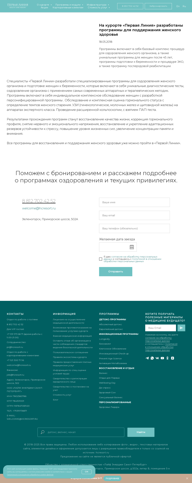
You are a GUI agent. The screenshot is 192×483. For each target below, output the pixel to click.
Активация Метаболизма (113, 363)
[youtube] (162, 358)
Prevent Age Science (110, 358)
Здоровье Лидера (109, 407)
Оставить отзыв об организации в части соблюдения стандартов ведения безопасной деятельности (73, 344)
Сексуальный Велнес (110, 397)
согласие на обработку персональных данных (130, 257)
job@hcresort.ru (15, 374)
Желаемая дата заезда (117, 239)
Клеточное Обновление (112, 348)
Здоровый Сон (107, 392)
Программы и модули (68, 4)
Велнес (103, 373)
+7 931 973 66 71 (15, 334)
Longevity (104, 339)
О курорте (43, 4)
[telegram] (147, 358)
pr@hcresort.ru (15, 347)
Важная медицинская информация (72, 336)
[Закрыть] (187, 478)
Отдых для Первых (109, 377)
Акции (44, 7)
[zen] (172, 358)
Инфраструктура (97, 4)
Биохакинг (105, 343)
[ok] (167, 358)
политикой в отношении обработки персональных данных (161, 346)
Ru (184, 6)
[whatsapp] (152, 358)
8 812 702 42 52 (39, 201)
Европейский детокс (111, 329)
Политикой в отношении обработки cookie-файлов (30, 474)
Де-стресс (105, 387)
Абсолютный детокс (110, 324)
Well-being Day (107, 382)
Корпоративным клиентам (68, 7)
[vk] (157, 358)
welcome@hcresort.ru (39, 208)
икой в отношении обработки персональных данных (132, 260)
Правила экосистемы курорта (70, 357)
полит (135, 258)
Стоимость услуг (98, 7)
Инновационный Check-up (114, 353)
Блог (55, 399)
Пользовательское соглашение (70, 352)
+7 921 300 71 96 (15, 360)
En (178, 6)
